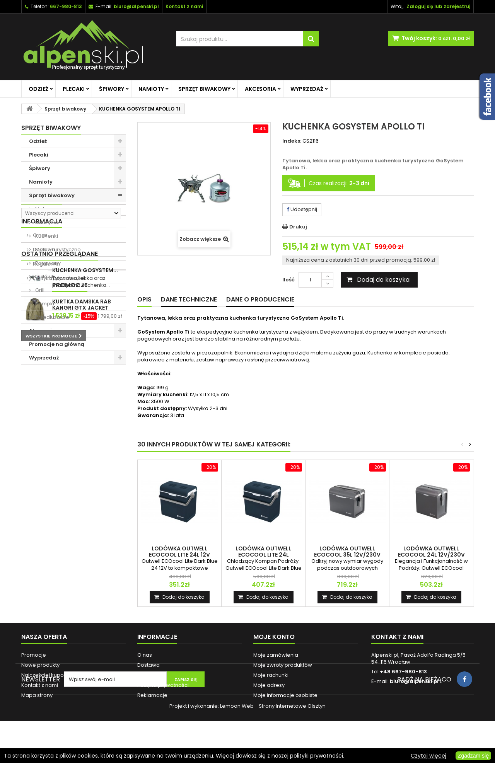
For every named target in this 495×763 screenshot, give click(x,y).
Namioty (151, 89)
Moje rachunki (270, 675)
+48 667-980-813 (403, 671)
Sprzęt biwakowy (204, 89)
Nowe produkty (40, 665)
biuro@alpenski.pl (136, 6)
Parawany (47, 263)
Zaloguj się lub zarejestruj (438, 6)
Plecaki (74, 89)
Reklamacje (152, 695)
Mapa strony (37, 695)
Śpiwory (111, 89)
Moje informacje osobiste (285, 695)
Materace (47, 209)
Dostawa (43, 443)
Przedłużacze (51, 317)
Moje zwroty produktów (282, 665)
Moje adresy (269, 685)
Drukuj (298, 226)
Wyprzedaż (306, 89)
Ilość (288, 279)
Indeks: (291, 141)
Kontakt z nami (39, 685)
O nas (40, 429)
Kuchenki (46, 236)
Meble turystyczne (57, 249)
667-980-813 (66, 6)
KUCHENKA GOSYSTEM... (85, 508)
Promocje (38, 542)
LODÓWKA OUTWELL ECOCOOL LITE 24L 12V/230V (263, 554)
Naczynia (46, 222)
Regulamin (46, 457)
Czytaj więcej (428, 756)
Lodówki (45, 276)
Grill (39, 290)
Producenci (41, 377)
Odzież (38, 89)
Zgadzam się (473, 756)
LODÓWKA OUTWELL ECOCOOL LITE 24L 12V (179, 551)
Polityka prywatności (58, 471)
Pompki (44, 303)
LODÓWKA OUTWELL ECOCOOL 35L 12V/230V (347, 551)
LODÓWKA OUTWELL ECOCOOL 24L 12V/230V (431, 551)
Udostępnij (302, 209)
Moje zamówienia (275, 655)
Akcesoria (260, 89)
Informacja (41, 414)
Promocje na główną (56, 344)
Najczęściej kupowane (49, 675)
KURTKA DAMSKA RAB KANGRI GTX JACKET (81, 562)
